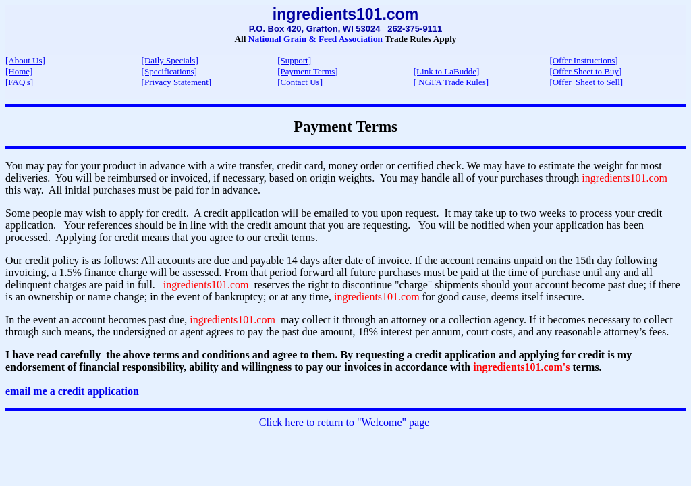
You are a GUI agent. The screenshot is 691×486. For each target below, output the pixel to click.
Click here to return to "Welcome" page (344, 422)
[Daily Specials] (170, 60)
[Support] (294, 60)
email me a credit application (72, 391)
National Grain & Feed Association (315, 39)
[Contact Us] (300, 82)
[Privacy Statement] (177, 82)
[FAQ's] (19, 82)
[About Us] (25, 60)
